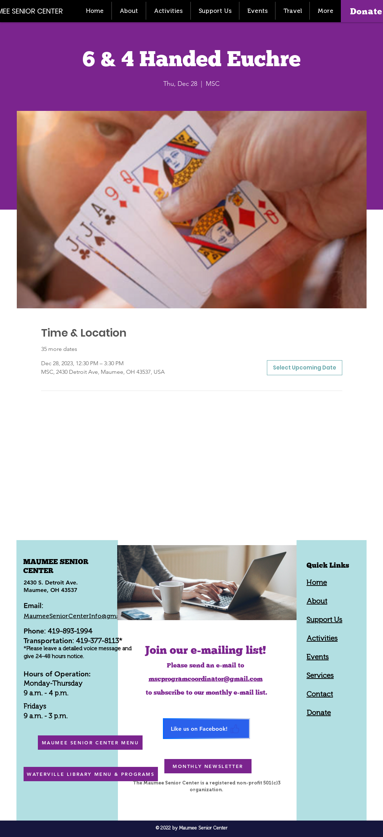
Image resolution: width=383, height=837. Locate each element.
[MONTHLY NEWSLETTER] (208, 766)
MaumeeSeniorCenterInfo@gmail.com (80, 616)
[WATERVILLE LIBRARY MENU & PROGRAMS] (91, 774)
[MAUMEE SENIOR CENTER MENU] (90, 742)
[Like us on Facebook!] (206, 728)
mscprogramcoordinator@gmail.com (206, 679)
